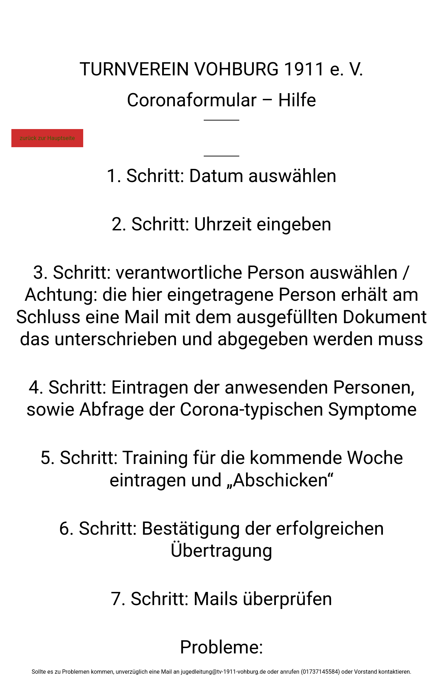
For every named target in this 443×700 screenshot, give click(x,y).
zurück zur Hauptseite (47, 138)
